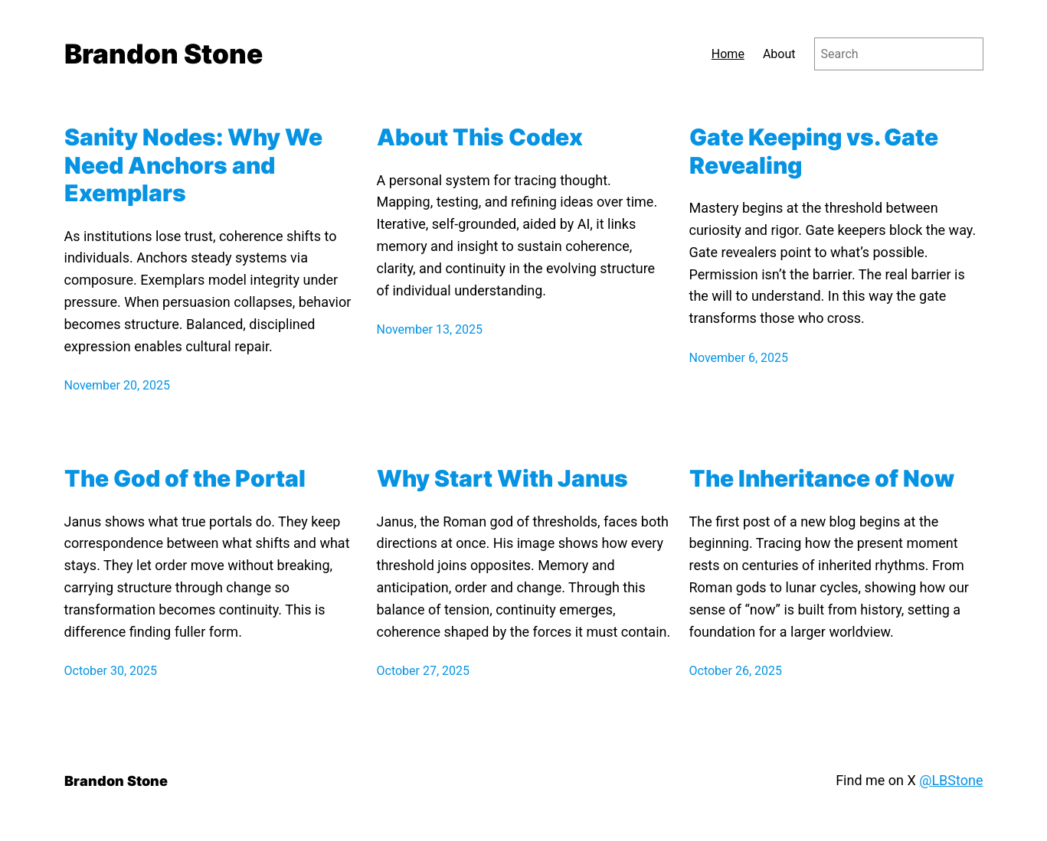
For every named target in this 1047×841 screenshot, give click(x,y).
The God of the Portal (185, 478)
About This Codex (480, 137)
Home (728, 54)
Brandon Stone (163, 53)
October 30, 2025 (111, 670)
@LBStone (951, 780)
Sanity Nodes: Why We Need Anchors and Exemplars (193, 165)
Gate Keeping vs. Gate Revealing (813, 150)
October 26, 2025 (736, 670)
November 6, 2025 (739, 357)
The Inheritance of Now (821, 478)
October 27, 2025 (423, 670)
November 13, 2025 (430, 329)
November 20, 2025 (117, 385)
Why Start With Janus (502, 478)
